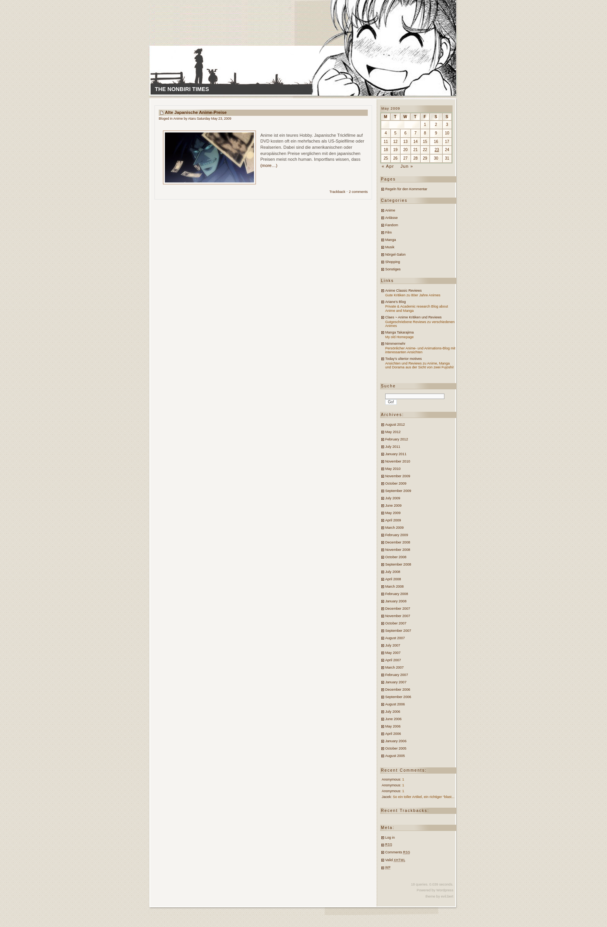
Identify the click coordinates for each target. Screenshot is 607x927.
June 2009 (393, 505)
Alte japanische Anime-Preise (195, 112)
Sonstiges (393, 269)
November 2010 (397, 461)
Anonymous (391, 779)
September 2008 (398, 564)
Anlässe (391, 218)
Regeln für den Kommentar (406, 189)
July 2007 (392, 645)
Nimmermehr (395, 344)
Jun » (406, 166)
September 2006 (398, 697)
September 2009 (398, 491)
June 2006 (393, 719)
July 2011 (392, 447)
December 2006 (397, 689)
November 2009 (397, 476)
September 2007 (398, 631)
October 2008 (395, 557)
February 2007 (396, 675)
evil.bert (447, 896)
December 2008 (397, 542)
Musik (389, 247)
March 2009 (394, 528)
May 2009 (393, 513)
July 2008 (392, 572)
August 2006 (395, 704)
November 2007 (397, 616)
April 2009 (393, 520)
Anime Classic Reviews (403, 290)
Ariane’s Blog (395, 302)
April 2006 (393, 734)
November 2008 (397, 550)
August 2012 (395, 425)
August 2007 (395, 638)
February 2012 (396, 439)
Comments (397, 852)
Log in (390, 837)
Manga (390, 240)
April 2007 (393, 660)
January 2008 (395, 601)
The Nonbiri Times (182, 89)
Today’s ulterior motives (403, 359)
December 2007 (397, 609)
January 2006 (395, 741)
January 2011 (395, 454)
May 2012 (393, 432)
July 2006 (392, 712)
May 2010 (393, 469)
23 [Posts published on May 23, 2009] (437, 150)
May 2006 (393, 726)
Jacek (386, 797)
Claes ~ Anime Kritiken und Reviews (413, 317)
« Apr (388, 166)
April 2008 (393, 579)
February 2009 (396, 535)
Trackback (337, 192)
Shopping (392, 262)
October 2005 (395, 748)
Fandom (391, 225)
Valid (395, 860)
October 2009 (395, 483)
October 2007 (395, 623)
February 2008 (396, 594)
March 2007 (394, 667)
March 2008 (394, 586)
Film (388, 232)
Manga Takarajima (399, 332)
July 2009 (392, 498)
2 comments (358, 192)
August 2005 (395, 756)
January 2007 (395, 682)
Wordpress (444, 890)
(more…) (268, 165)
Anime (178, 118)
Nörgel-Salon (395, 254)
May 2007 (393, 653)
